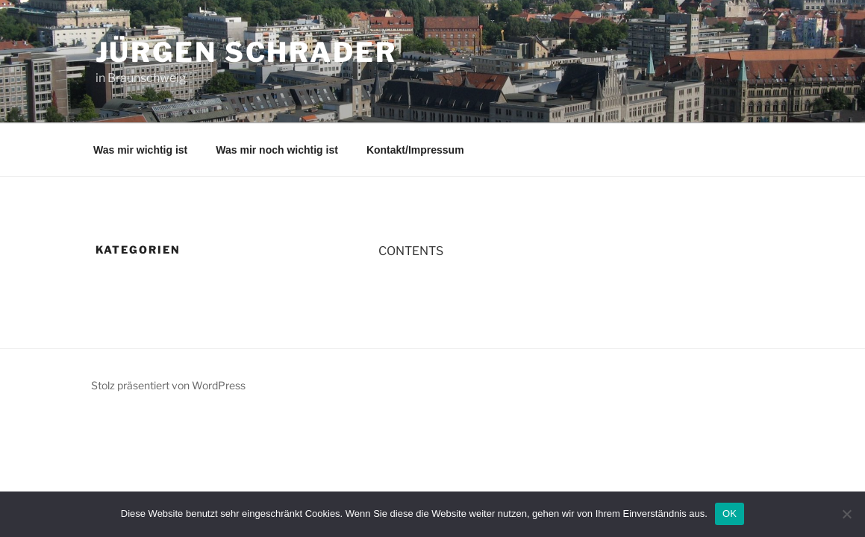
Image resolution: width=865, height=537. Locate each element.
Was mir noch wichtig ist (277, 150)
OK (729, 513)
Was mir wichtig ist (140, 150)
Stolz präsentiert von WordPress (168, 385)
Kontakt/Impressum (415, 150)
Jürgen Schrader (246, 52)
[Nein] (846, 513)
